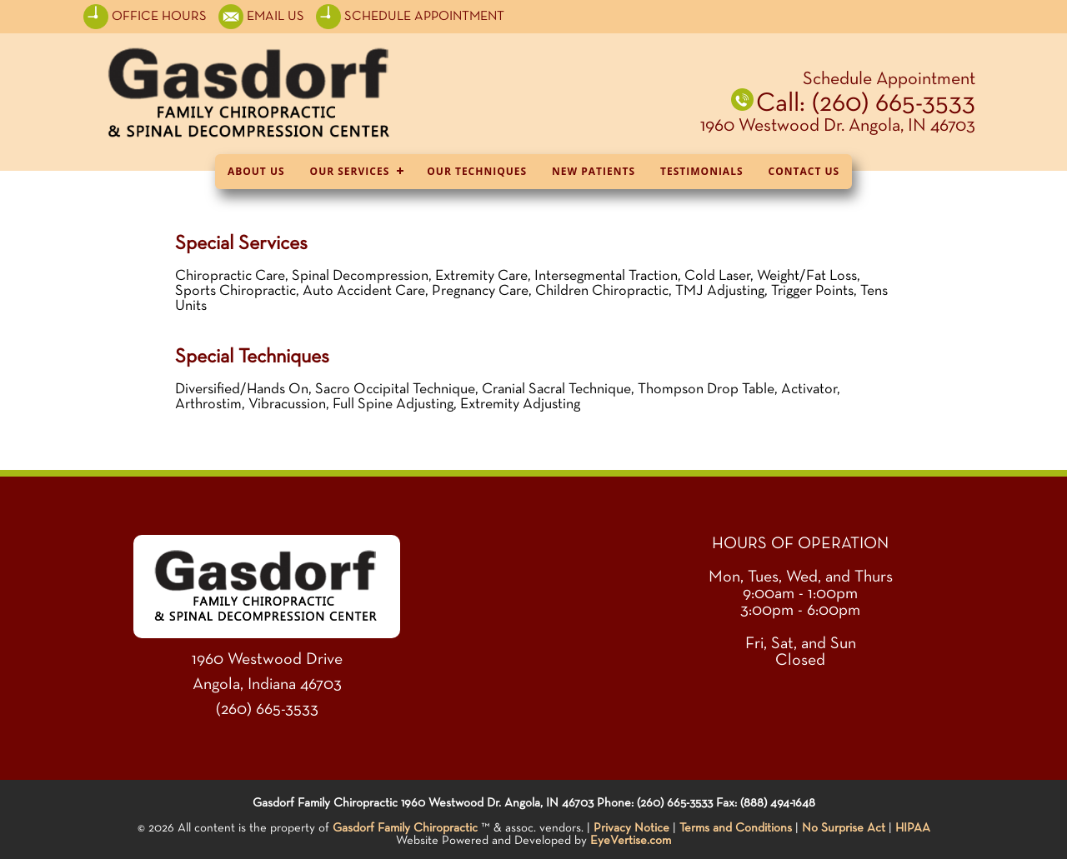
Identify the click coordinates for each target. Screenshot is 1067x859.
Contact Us (804, 171)
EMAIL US (275, 16)
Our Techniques (477, 171)
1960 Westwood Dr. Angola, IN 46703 (837, 126)
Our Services (350, 171)
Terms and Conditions (735, 828)
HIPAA (912, 828)
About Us (256, 171)
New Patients (593, 171)
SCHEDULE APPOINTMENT (410, 16)
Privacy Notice (631, 828)
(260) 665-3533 (267, 709)
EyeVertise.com (630, 840)
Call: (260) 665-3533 (865, 103)
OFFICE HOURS (146, 16)
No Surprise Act (843, 828)
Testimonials (701, 171)
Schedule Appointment (889, 79)
